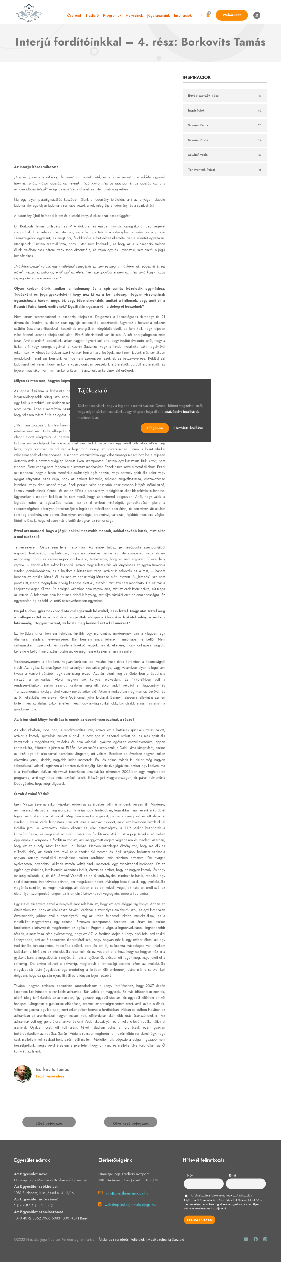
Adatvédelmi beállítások (188, 428)
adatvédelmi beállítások (181, 411)
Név (190, 1175)
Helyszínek (134, 15)
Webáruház (232, 14)
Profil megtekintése (53, 1076)
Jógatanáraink (158, 15)
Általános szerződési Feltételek (122, 1239)
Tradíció (92, 15)
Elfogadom (155, 428)
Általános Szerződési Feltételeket (227, 1200)
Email (232, 1175)
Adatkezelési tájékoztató (166, 1239)
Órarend (74, 15)
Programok (112, 15)
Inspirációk (183, 15)
